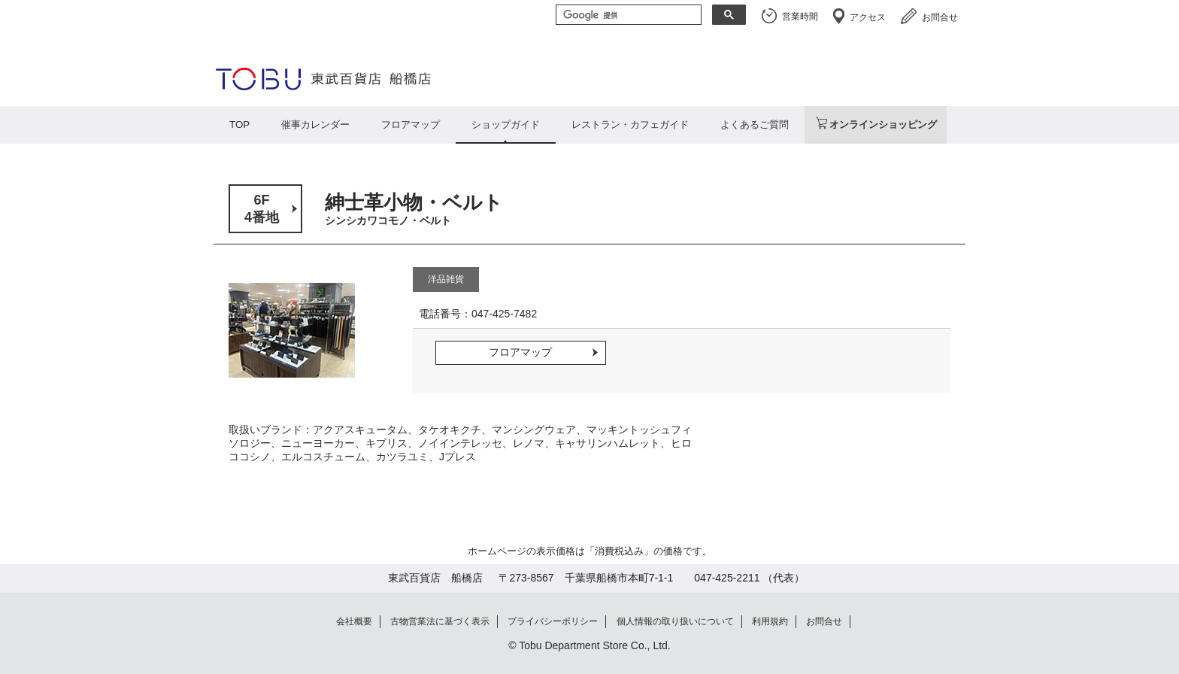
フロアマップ (410, 124)
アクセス (868, 17)
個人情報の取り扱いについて (675, 621)
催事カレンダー (315, 124)
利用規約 (770, 621)
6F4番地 (261, 209)
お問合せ (940, 17)
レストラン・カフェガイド (630, 124)
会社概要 (354, 621)
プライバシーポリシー (553, 621)
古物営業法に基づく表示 (439, 621)
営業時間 (800, 16)
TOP (239, 124)
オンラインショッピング (883, 124)
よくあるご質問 (754, 124)
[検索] (627, 16)
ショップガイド (505, 124)
